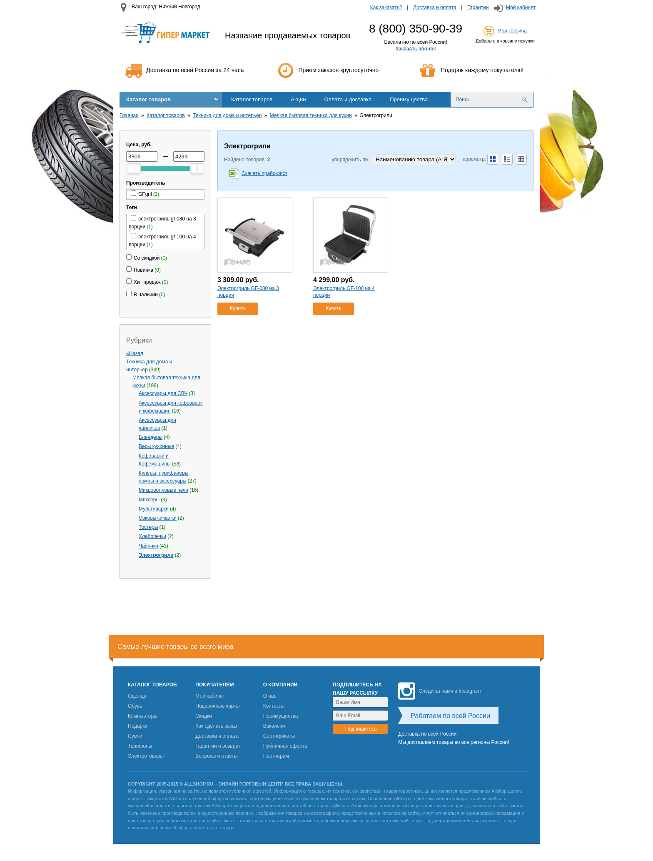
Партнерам (276, 756)
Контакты (274, 706)
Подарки (137, 726)
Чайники (148, 546)
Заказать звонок (415, 49)
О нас (270, 696)
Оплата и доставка (348, 99)
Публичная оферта (285, 746)
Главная (129, 115)
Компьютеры (142, 716)
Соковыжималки (158, 518)
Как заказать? (386, 7)
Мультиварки (154, 509)
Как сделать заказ (216, 726)
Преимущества (409, 99)
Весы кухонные (156, 446)
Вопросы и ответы (216, 756)
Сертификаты (279, 736)
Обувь (135, 706)
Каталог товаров (148, 99)
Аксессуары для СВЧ (163, 393)
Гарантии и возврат (217, 746)
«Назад (134, 353)
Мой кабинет (521, 7)
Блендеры (150, 437)
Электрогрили (156, 555)
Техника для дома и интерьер (227, 115)
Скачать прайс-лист (264, 173)
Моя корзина (512, 31)
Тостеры (148, 527)
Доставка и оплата (434, 7)
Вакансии (274, 726)
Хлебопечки (152, 536)
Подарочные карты (217, 706)
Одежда (137, 696)
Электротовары (146, 756)
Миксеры (149, 500)
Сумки (135, 736)
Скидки (203, 716)
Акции (298, 99)
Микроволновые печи (163, 490)
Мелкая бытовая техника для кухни (311, 115)
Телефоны (140, 746)
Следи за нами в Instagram (439, 691)
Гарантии (478, 7)
